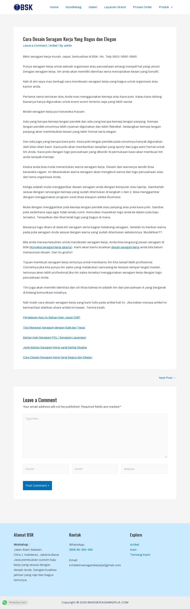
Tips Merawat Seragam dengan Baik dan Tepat (56, 327)
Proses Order (144, 7)
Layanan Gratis (117, 7)
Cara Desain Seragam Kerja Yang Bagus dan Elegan (60, 357)
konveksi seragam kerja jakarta (53, 247)
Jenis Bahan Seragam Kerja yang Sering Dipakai (57, 347)
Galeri (96, 7)
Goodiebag (78, 7)
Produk (166, 7)
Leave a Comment (36, 45)
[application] (171, 7)
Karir (133, 549)
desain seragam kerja (130, 247)
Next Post (167, 377)
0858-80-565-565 (82, 549)
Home (59, 7)
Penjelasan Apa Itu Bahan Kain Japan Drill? (53, 317)
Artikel (55, 45)
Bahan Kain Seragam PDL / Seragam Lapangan (56, 337)
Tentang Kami (140, 554)
